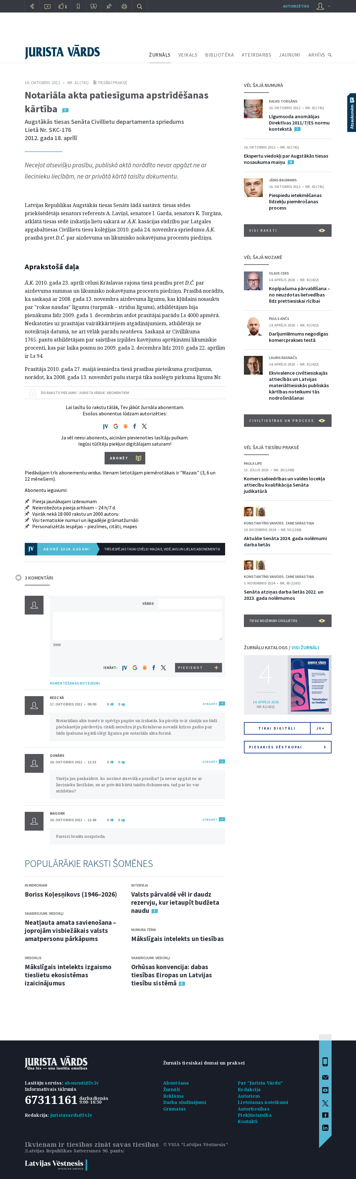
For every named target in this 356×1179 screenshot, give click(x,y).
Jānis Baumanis (283, 180)
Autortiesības (254, 1109)
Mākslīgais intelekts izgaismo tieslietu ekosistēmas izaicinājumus (68, 975)
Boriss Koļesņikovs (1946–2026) (71, 894)
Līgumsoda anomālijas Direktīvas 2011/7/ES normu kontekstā (299, 122)
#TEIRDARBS (256, 55)
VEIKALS (188, 55)
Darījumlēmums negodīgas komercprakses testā (298, 337)
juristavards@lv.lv (71, 1115)
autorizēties (296, 6)
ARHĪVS (316, 55)
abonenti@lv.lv (81, 1083)
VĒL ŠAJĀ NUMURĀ (263, 85)
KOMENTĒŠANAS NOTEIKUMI (75, 683)
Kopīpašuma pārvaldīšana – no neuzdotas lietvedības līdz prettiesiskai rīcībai (299, 294)
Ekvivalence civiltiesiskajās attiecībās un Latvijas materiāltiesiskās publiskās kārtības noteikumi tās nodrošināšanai (299, 385)
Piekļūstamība (255, 1115)
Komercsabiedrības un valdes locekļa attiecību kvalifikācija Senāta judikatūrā (284, 484)
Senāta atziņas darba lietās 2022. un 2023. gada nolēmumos (283, 595)
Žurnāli (171, 1089)
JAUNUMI (290, 55)
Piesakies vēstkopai (287, 747)
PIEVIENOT (190, 667)
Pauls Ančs (279, 318)
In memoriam (36, 885)
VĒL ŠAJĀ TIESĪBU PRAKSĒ (271, 447)
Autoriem (249, 1096)
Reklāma (173, 1096)
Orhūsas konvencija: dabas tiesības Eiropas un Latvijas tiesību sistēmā (171, 975)
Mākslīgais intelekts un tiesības (177, 938)
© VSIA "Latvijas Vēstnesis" (195, 1144)
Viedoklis (33, 957)
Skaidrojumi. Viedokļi (44, 913)
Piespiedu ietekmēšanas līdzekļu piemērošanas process (295, 201)
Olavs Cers (279, 273)
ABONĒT (119, 458)
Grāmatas (174, 1109)
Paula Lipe (253, 463)
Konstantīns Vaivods (264, 523)
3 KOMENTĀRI (39, 577)
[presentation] (191, 651)
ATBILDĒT (210, 704)
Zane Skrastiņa (300, 523)
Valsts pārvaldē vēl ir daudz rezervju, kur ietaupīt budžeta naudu (175, 902)
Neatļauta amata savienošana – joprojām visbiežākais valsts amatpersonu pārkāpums (70, 930)
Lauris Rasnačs (283, 357)
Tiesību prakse (112, 82)
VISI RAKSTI (287, 230)
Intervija (139, 885)
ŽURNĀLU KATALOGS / (281, 647)
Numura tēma (143, 929)
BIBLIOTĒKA (219, 55)
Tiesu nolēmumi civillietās (287, 621)
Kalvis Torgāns (283, 101)
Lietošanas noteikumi (263, 1102)
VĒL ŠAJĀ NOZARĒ (263, 257)
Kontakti (248, 1121)
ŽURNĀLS (160, 55)
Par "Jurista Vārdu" (260, 1083)
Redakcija (249, 1089)
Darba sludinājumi (184, 1102)
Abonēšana (176, 1083)
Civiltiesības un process (287, 420)
